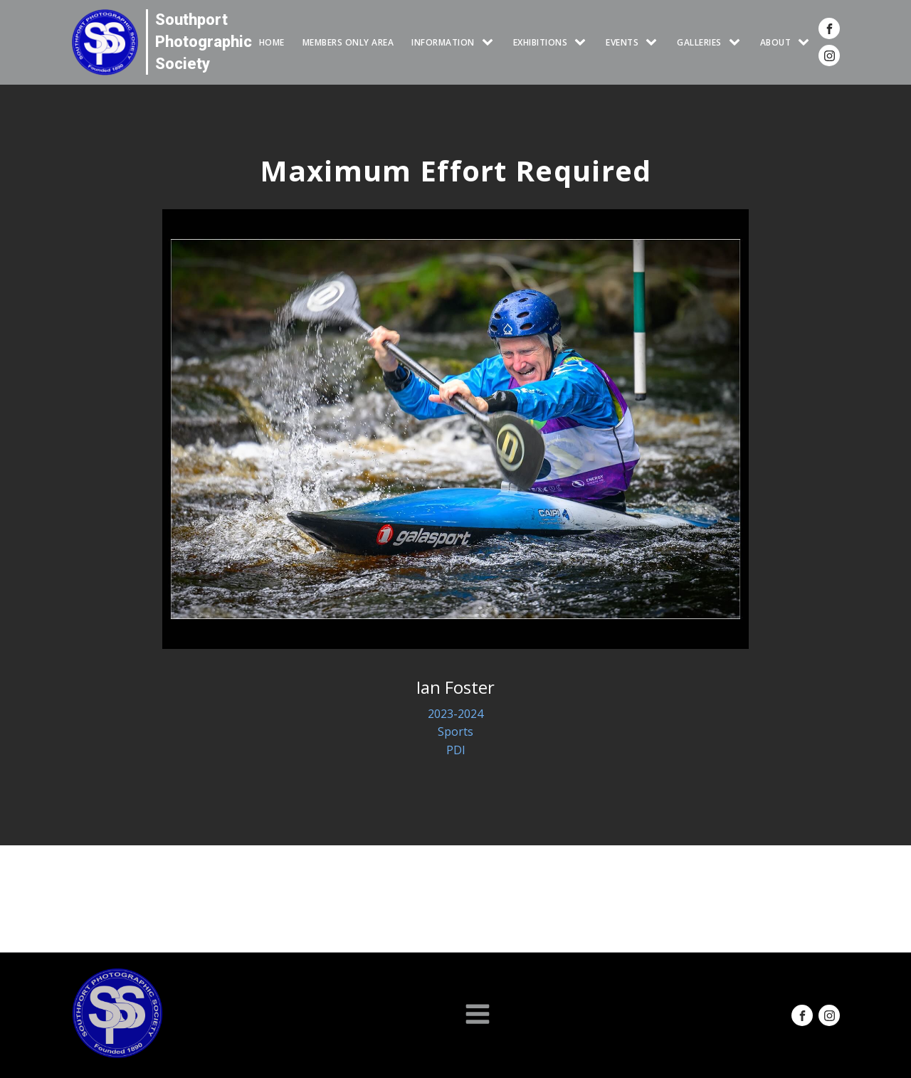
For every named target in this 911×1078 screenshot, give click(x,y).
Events (622, 42)
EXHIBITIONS (540, 42)
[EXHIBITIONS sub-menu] (582, 42)
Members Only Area (348, 42)
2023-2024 (455, 714)
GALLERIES (699, 42)
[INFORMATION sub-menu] (490, 42)
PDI (455, 750)
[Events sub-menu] (654, 42)
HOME (272, 42)
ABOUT (775, 42)
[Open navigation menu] (477, 1015)
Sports (455, 731)
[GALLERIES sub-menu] (737, 42)
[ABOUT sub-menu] (806, 42)
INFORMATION (443, 42)
